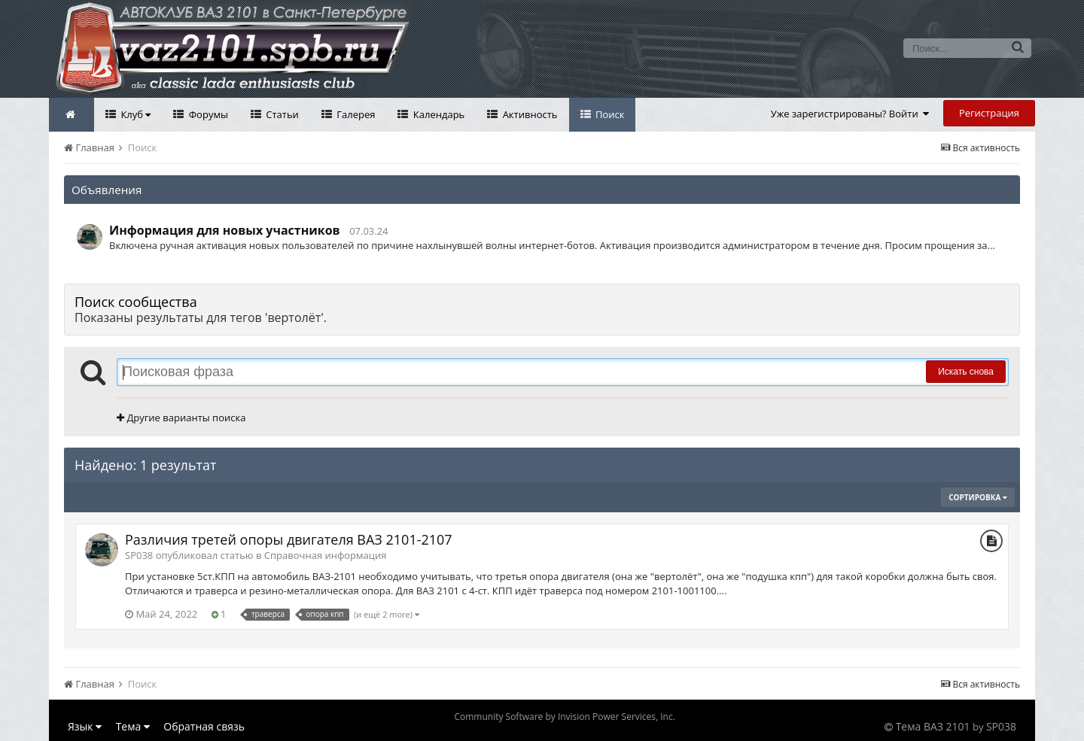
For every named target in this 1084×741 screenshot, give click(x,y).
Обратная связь (204, 726)
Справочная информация (325, 555)
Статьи (281, 114)
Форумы (207, 114)
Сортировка (977, 497)
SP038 (1001, 726)
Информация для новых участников (224, 230)
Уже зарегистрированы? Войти (850, 113)
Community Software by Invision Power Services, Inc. (564, 716)
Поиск (609, 114)
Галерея (355, 114)
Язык (85, 726)
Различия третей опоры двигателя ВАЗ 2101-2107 (288, 539)
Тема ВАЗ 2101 (933, 726)
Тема (133, 726)
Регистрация (989, 113)
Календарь (437, 114)
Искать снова (966, 371)
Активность (528, 114)
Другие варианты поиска (181, 417)
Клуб (134, 114)
